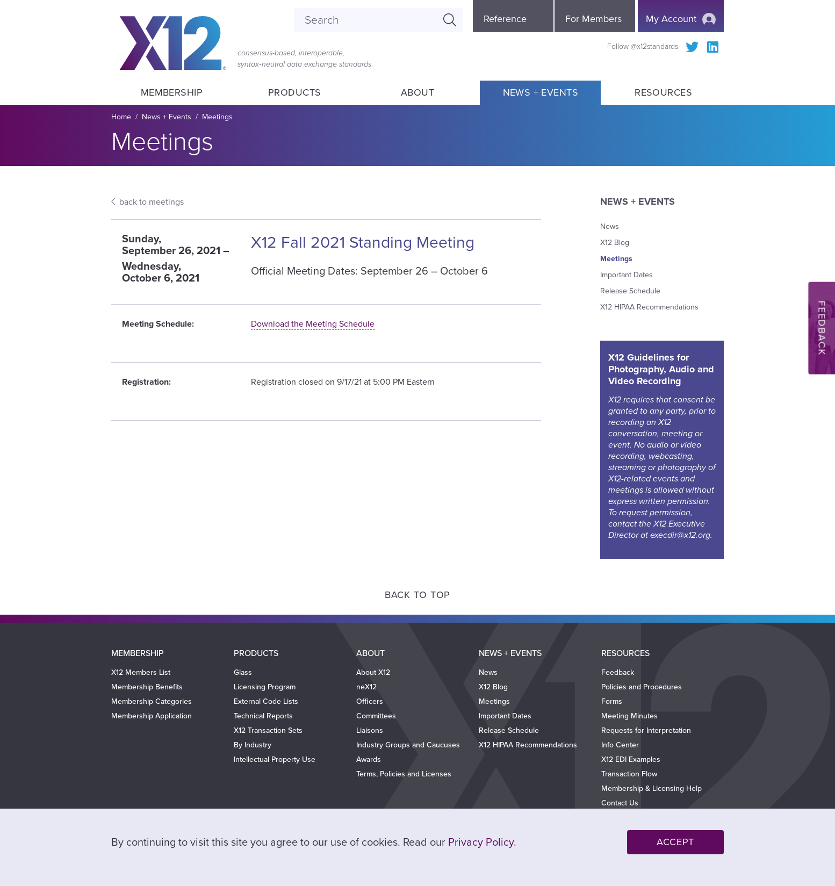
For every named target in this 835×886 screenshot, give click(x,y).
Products (295, 92)
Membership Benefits (147, 686)
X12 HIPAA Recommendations (649, 307)
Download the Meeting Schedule (313, 324)
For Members (593, 19)
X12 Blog (614, 242)
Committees (376, 716)
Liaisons (369, 730)
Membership (171, 92)
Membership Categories (151, 701)
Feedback (617, 672)
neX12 (366, 686)
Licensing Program (265, 686)
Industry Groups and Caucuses (408, 745)
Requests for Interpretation (646, 730)
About (417, 92)
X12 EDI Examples (630, 759)
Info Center (620, 745)
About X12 (373, 672)
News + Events (540, 92)
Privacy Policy (481, 842)
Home (121, 116)
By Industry (252, 745)
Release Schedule (630, 291)
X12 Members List (140, 672)
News (609, 226)
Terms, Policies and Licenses (403, 774)
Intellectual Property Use (274, 759)
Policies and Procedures (641, 686)
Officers (369, 701)
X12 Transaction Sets (268, 730)
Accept (675, 842)
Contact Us (619, 803)
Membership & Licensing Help (651, 788)
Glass (243, 672)
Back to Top (417, 595)
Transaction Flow (629, 774)
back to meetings (151, 202)
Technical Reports (263, 716)
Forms (611, 701)
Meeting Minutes (629, 716)
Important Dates (626, 274)
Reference (505, 19)
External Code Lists (266, 701)
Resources (663, 92)
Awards (368, 759)
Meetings (217, 116)
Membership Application (151, 716)
